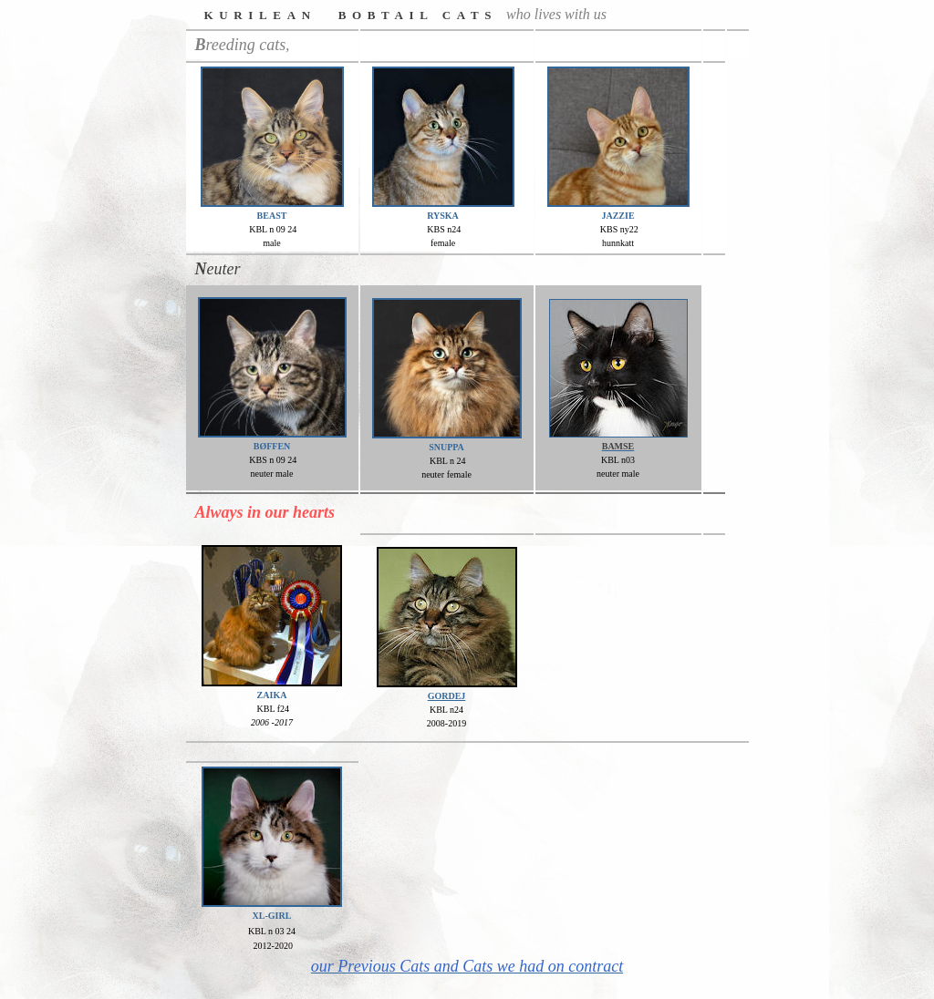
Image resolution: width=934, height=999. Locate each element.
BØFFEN (272, 446)
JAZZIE (617, 216)
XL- (260, 916)
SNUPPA (446, 447)
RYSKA (443, 216)
